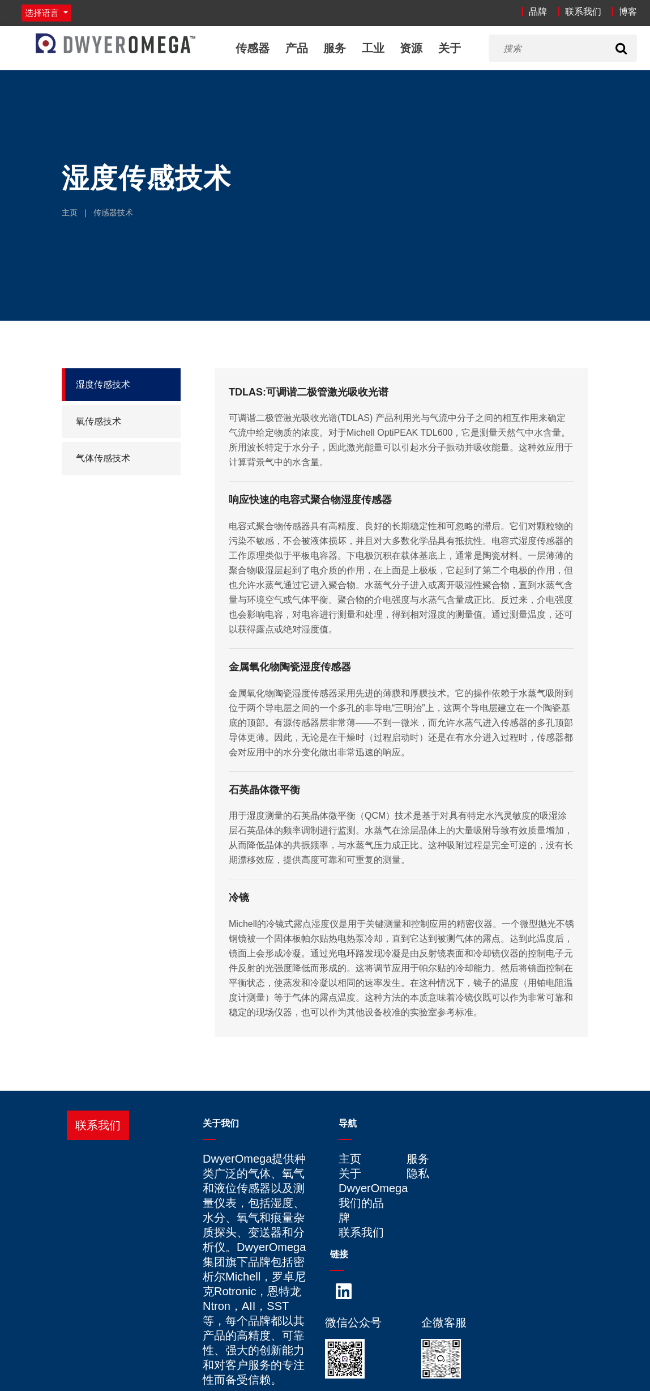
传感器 (253, 48)
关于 (449, 48)
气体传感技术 (103, 458)
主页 (70, 212)
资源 (411, 48)
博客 (628, 11)
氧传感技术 (98, 421)
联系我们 (583, 11)
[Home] (115, 43)
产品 (296, 48)
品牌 (538, 11)
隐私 (418, 1173)
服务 (334, 48)
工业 (373, 48)
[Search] (621, 48)
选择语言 (43, 13)
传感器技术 (113, 212)
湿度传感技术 (103, 384)
